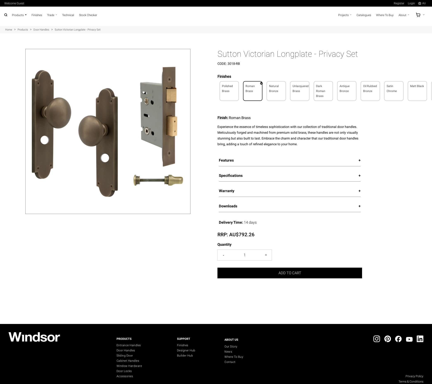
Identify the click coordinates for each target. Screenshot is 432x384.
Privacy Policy (414, 376)
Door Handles (126, 350)
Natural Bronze (274, 88)
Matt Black (417, 86)
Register (399, 3)
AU (422, 3)
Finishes (182, 345)
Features (226, 160)
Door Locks (124, 371)
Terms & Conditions (411, 381)
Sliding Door (125, 355)
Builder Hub (185, 355)
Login (411, 3)
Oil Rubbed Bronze (370, 88)
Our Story (230, 346)
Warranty (226, 191)
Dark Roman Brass (320, 91)
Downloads (228, 206)
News (228, 351)
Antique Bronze (344, 88)
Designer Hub (186, 350)
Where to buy (233, 356)
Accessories (125, 376)
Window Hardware (129, 365)
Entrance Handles (129, 345)
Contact (230, 362)
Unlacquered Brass (301, 88)
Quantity (224, 244)
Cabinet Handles (128, 360)
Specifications (231, 175)
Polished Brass (227, 88)
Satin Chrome (392, 88)
